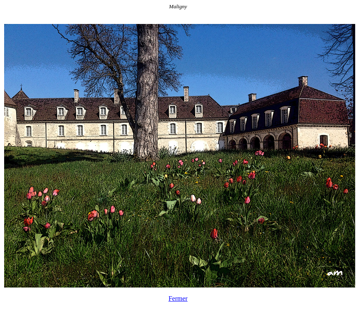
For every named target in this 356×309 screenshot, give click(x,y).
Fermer (178, 298)
